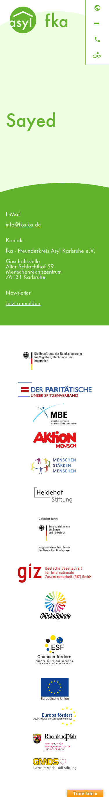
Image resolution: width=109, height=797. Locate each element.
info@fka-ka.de (23, 225)
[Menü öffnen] (96, 23)
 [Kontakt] (97, 39)
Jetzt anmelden (23, 303)
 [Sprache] (97, 7)
